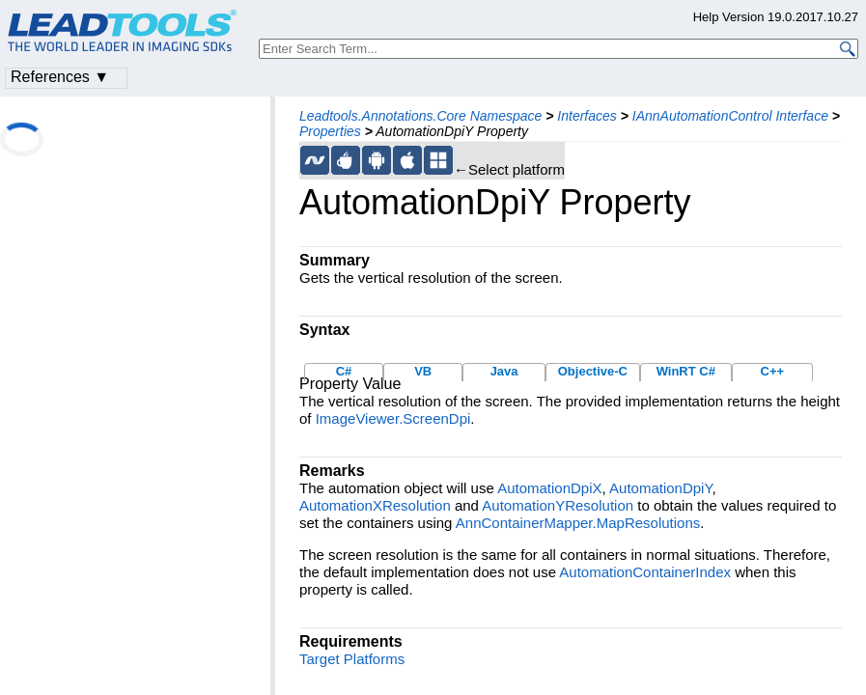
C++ (773, 371)
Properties (330, 131)
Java (504, 371)
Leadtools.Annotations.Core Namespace (420, 116)
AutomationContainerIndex (645, 572)
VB (423, 371)
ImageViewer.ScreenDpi (393, 418)
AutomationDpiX (549, 488)
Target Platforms (352, 659)
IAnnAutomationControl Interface (730, 116)
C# (344, 371)
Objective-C (593, 371)
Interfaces (586, 116)
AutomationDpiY (660, 488)
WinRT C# (685, 371)
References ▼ (60, 77)
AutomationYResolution (557, 505)
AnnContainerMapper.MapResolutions (578, 522)
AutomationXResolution (375, 505)
